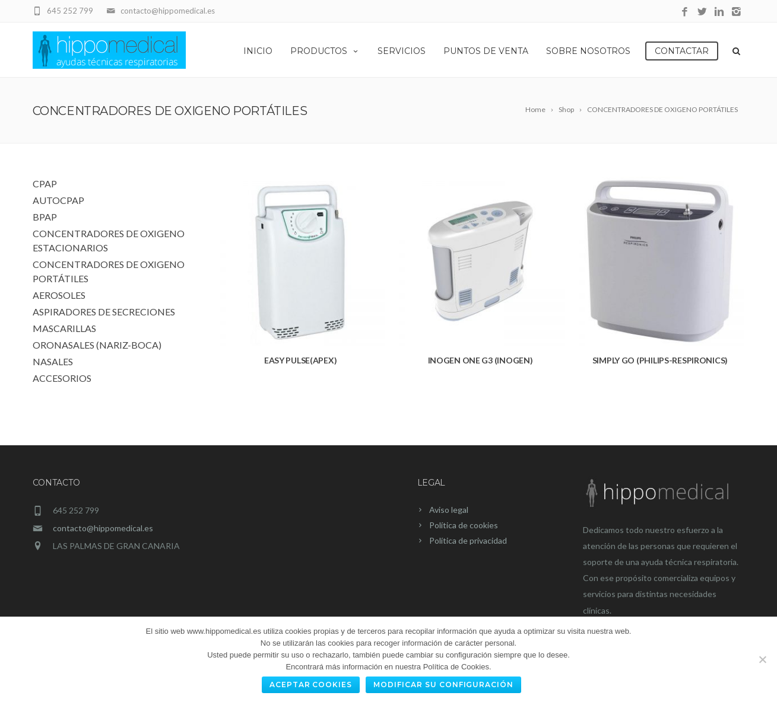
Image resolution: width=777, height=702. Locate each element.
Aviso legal (448, 510)
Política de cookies (463, 525)
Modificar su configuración (443, 684)
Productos (325, 51)
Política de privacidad (468, 540)
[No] (762, 659)
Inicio (257, 51)
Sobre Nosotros (588, 51)
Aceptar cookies (310, 684)
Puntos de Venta (485, 51)
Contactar (682, 51)
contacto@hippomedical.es (103, 528)
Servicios (402, 51)
